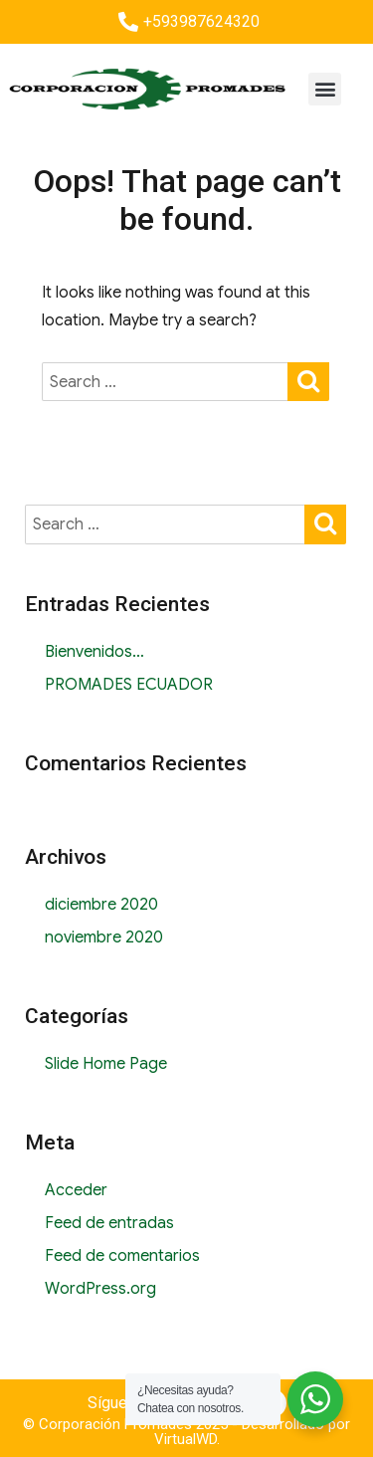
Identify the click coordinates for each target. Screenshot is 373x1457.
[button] (324, 89)
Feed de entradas (109, 1223)
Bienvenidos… (94, 652)
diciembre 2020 (101, 905)
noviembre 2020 (104, 937)
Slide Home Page (106, 1064)
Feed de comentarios (122, 1256)
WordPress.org (100, 1289)
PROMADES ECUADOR (129, 685)
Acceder (76, 1190)
